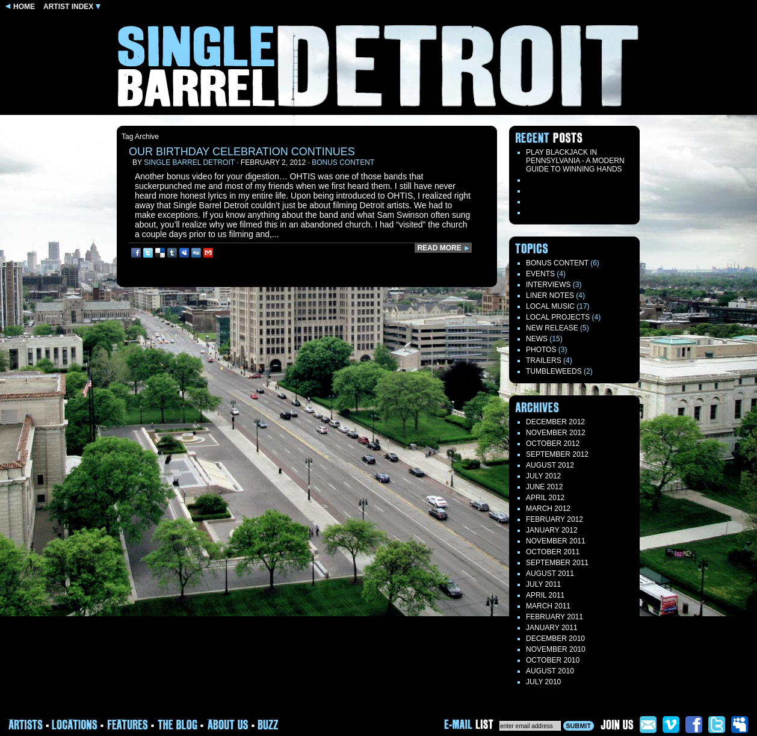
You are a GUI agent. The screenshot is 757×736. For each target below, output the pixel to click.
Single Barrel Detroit (189, 162)
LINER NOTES (550, 295)
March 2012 (548, 508)
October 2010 (552, 660)
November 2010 (556, 649)
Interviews (548, 284)
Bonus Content (343, 162)
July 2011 (543, 584)
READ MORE (444, 248)
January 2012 (552, 530)
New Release (552, 328)
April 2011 (545, 595)
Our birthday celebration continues (242, 152)
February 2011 (554, 617)
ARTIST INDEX (71, 6)
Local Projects (558, 317)
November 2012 (556, 432)
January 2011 (552, 627)
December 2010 (555, 638)
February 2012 (554, 519)
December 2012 (555, 422)
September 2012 (557, 454)
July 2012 (543, 476)
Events (540, 274)
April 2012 (545, 497)
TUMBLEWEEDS (554, 371)
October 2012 (552, 443)
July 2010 (543, 682)
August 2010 (550, 671)
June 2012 (544, 487)
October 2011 (552, 552)
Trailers (543, 360)
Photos (541, 349)
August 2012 (550, 465)
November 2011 (556, 541)
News (537, 339)
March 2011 (548, 606)
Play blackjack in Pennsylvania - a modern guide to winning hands (575, 160)
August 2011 (550, 573)
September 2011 (557, 562)
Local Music (550, 306)
